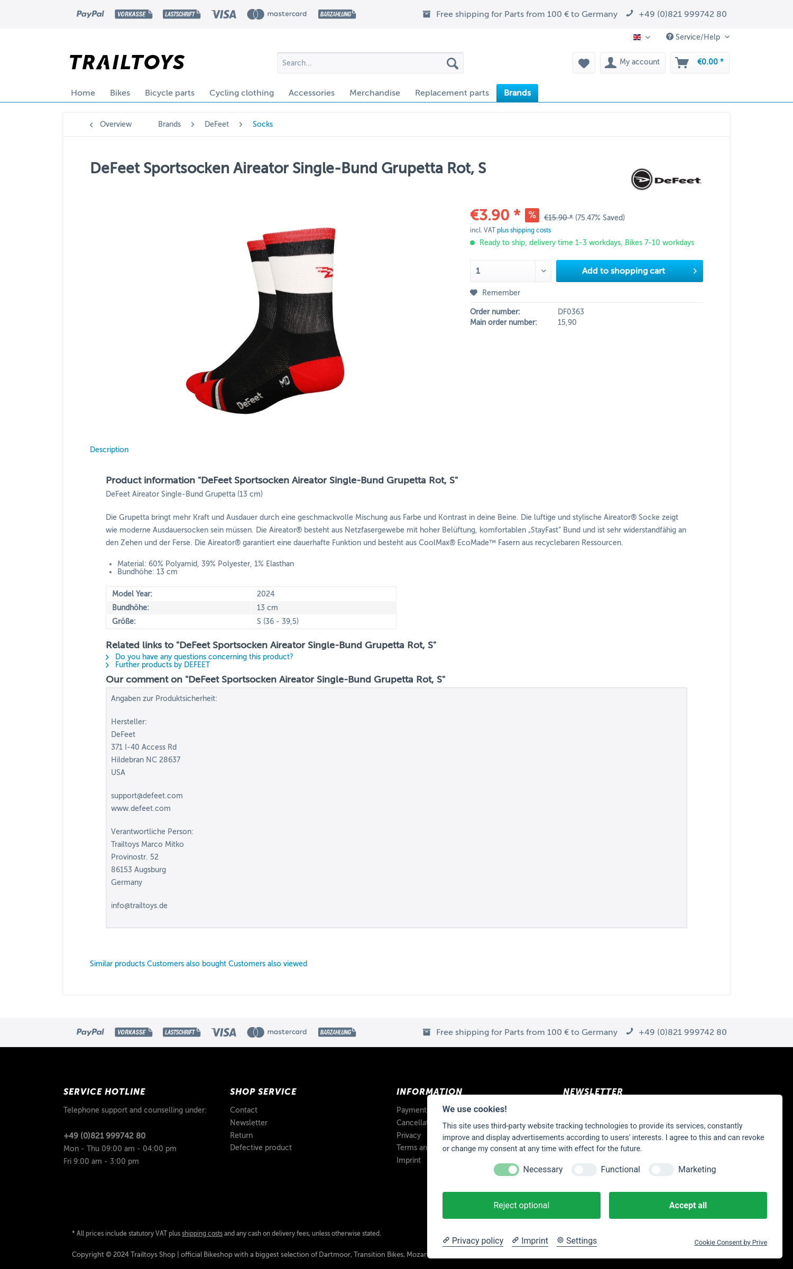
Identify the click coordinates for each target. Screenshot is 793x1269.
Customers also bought (186, 964)
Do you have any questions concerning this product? (199, 657)
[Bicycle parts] (169, 93)
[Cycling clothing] (241, 93)
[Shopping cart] (700, 62)
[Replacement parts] (452, 93)
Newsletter (249, 1123)
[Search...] (370, 62)
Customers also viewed (267, 964)
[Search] (452, 62)
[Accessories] (311, 93)
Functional (620, 1169)
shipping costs (202, 1233)
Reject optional (521, 1205)
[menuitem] (370, 66)
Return (241, 1136)
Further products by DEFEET (158, 665)
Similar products (117, 964)
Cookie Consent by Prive (730, 1242)
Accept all (688, 1205)
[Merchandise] (375, 93)
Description (109, 450)
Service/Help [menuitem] (694, 37)
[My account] (633, 62)
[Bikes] (120, 93)
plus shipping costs (524, 230)
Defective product (261, 1148)
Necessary (543, 1169)
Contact (243, 1110)
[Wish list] (584, 62)
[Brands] (517, 93)
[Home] (83, 93)
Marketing (697, 1169)
